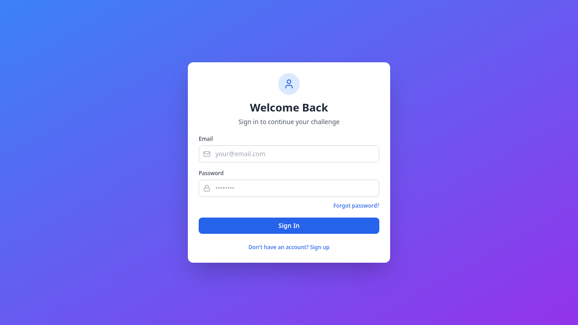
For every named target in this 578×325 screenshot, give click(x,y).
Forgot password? (356, 205)
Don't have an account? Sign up (288, 247)
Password (211, 173)
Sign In (288, 225)
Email (206, 139)
